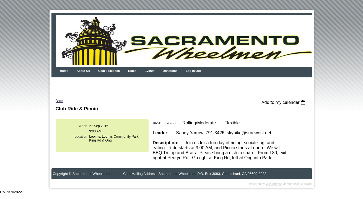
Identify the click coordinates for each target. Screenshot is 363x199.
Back (59, 101)
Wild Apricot (273, 183)
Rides (132, 70)
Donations (170, 70)
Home (64, 70)
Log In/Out (193, 70)
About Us (83, 70)
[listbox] (284, 102)
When (83, 126)
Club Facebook (109, 70)
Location (80, 136)
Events (150, 70)
